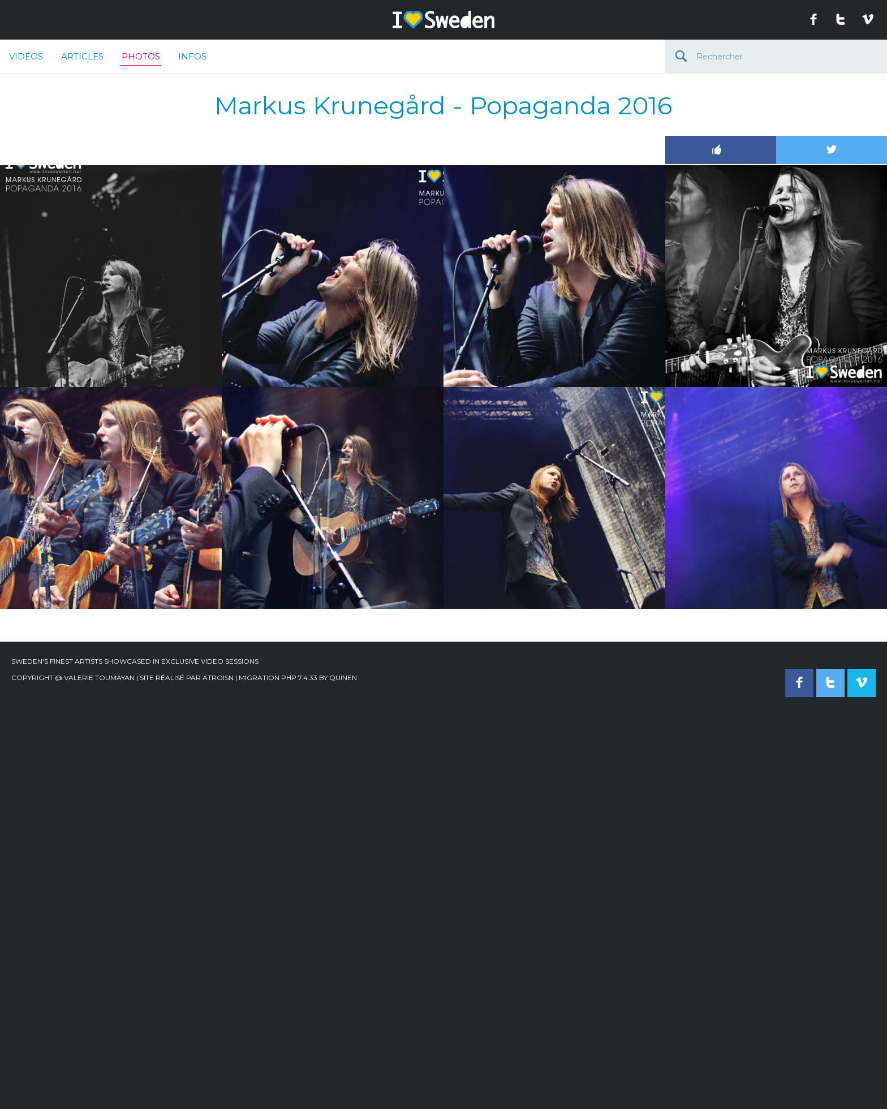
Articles (82, 56)
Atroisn (218, 677)
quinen (343, 677)
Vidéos (26, 56)
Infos (192, 56)
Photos (140, 58)
